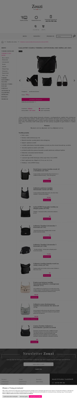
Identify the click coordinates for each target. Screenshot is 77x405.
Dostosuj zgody (24, 396)
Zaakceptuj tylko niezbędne (10, 396)
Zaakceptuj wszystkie (35, 396)
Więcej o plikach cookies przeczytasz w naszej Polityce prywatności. (17, 393)
